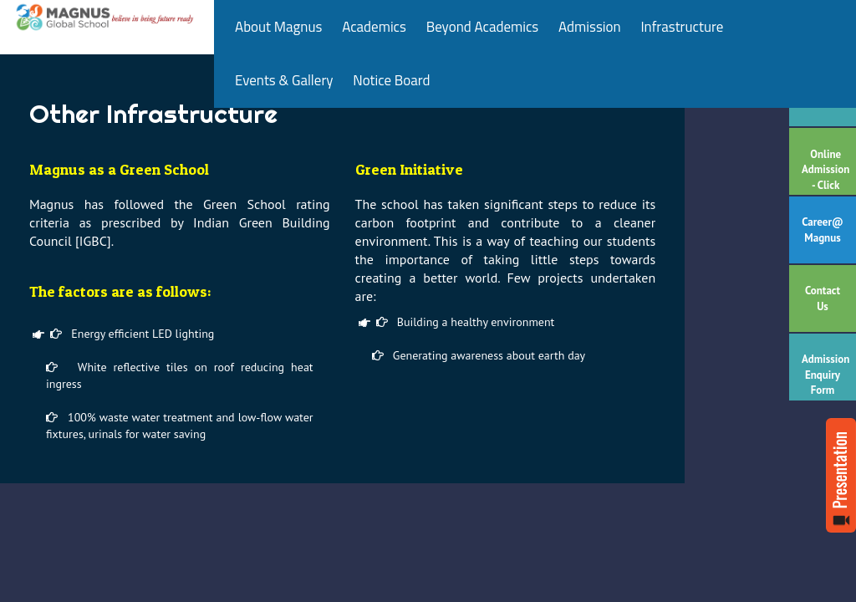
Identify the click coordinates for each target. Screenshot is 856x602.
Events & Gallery (284, 80)
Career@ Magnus (822, 230)
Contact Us (822, 298)
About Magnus (278, 27)
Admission (589, 27)
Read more (841, 475)
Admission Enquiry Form (825, 374)
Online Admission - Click (825, 169)
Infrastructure (681, 27)
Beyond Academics (482, 27)
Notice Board (391, 80)
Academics (374, 27)
